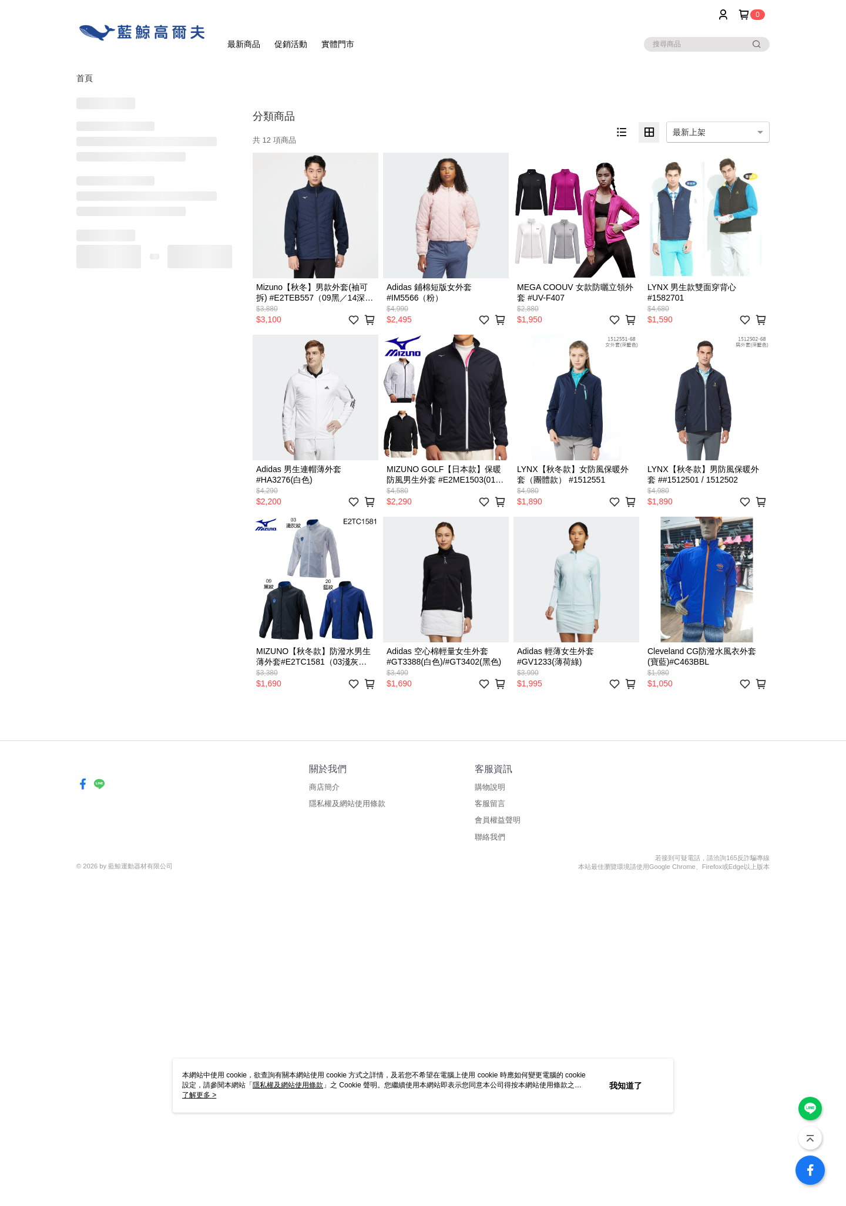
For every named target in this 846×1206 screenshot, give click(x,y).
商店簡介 (324, 787)
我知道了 (625, 1085)
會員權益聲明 (498, 820)
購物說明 (490, 787)
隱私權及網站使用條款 (347, 803)
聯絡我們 (490, 837)
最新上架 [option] (689, 132)
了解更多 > (199, 1095)
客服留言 (490, 803)
